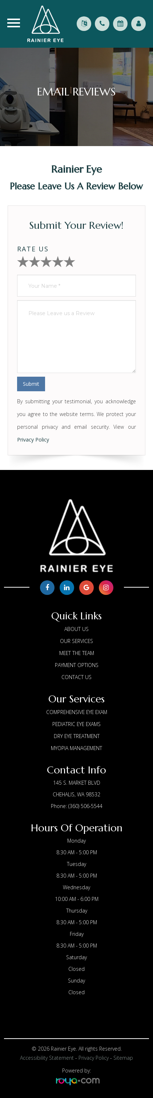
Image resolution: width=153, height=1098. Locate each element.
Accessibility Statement (47, 1057)
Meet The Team (76, 653)
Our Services (76, 641)
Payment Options (76, 665)
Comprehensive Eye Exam (76, 712)
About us (76, 629)
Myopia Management (76, 748)
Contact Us (76, 677)
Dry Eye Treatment (77, 736)
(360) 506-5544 (85, 806)
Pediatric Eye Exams (76, 724)
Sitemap (123, 1057)
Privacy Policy (33, 439)
